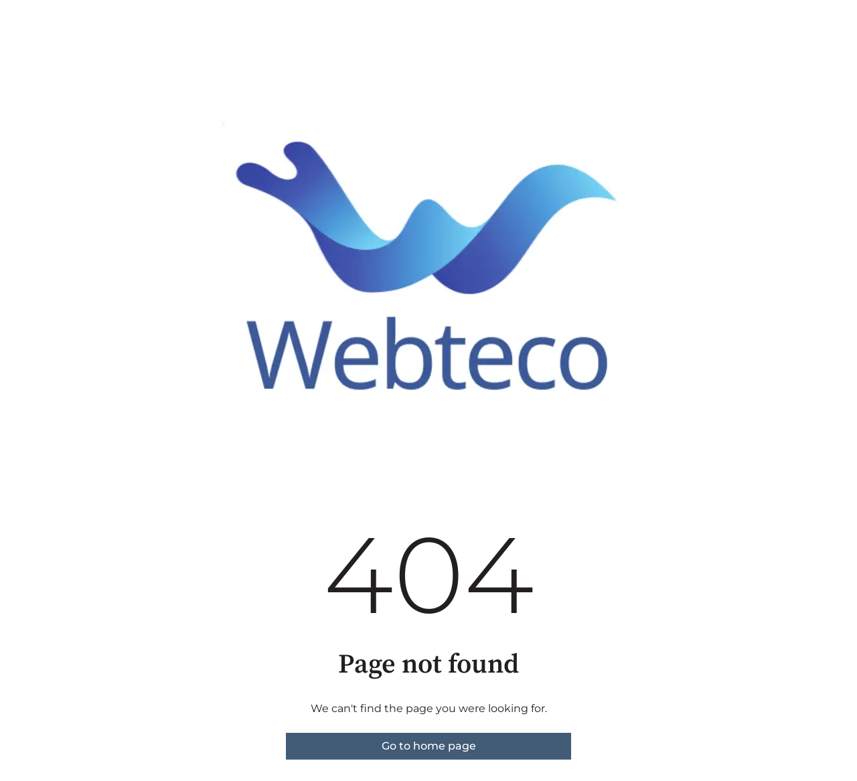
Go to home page (429, 746)
